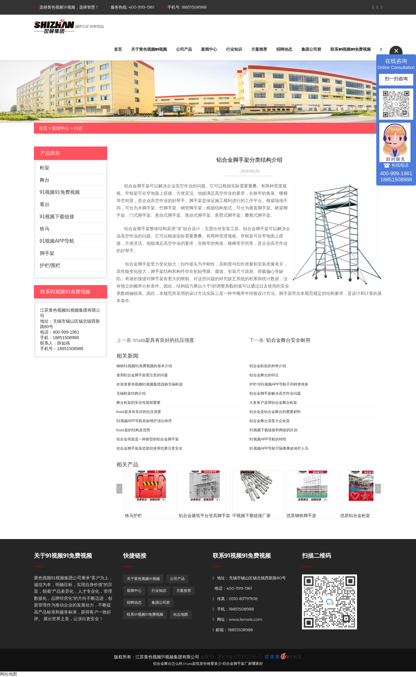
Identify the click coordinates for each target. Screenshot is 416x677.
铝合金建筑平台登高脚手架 (204, 515)
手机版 (295, 657)
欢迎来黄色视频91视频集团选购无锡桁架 (149, 384)
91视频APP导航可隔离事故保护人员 (278, 448)
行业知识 (234, 49)
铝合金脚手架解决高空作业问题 (275, 393)
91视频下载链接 (57, 216)
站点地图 (180, 614)
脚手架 (47, 253)
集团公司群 (311, 49)
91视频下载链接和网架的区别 (273, 430)
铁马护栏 (133, 515)
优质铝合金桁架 (355, 515)
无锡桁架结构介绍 (131, 393)
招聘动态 (284, 49)
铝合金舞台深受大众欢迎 (269, 421)
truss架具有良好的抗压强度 (163, 340)
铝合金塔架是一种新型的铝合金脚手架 (147, 439)
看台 (45, 204)
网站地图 (8, 674)
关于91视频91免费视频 (63, 555)
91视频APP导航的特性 (267, 439)
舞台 (45, 180)
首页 (118, 49)
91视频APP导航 (57, 241)
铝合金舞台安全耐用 (288, 340)
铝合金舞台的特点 (264, 375)
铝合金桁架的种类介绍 (267, 366)
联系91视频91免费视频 (350, 49)
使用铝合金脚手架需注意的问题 (142, 375)
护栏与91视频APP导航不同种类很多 (278, 384)
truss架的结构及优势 (133, 430)
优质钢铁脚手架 (301, 515)
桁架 (45, 167)
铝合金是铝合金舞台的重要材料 (275, 412)
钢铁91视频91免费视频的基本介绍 (144, 366)
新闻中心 (209, 49)
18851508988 (194, 7)
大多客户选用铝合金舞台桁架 (273, 402)
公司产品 (184, 49)
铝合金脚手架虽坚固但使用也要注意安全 (149, 448)
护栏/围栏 (50, 265)
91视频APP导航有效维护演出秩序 (144, 421)
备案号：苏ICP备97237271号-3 (231, 657)
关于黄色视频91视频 (149, 49)
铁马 (45, 228)
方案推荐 (259, 49)
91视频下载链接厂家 (252, 515)
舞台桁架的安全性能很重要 (138, 402)
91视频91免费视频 (60, 192)
